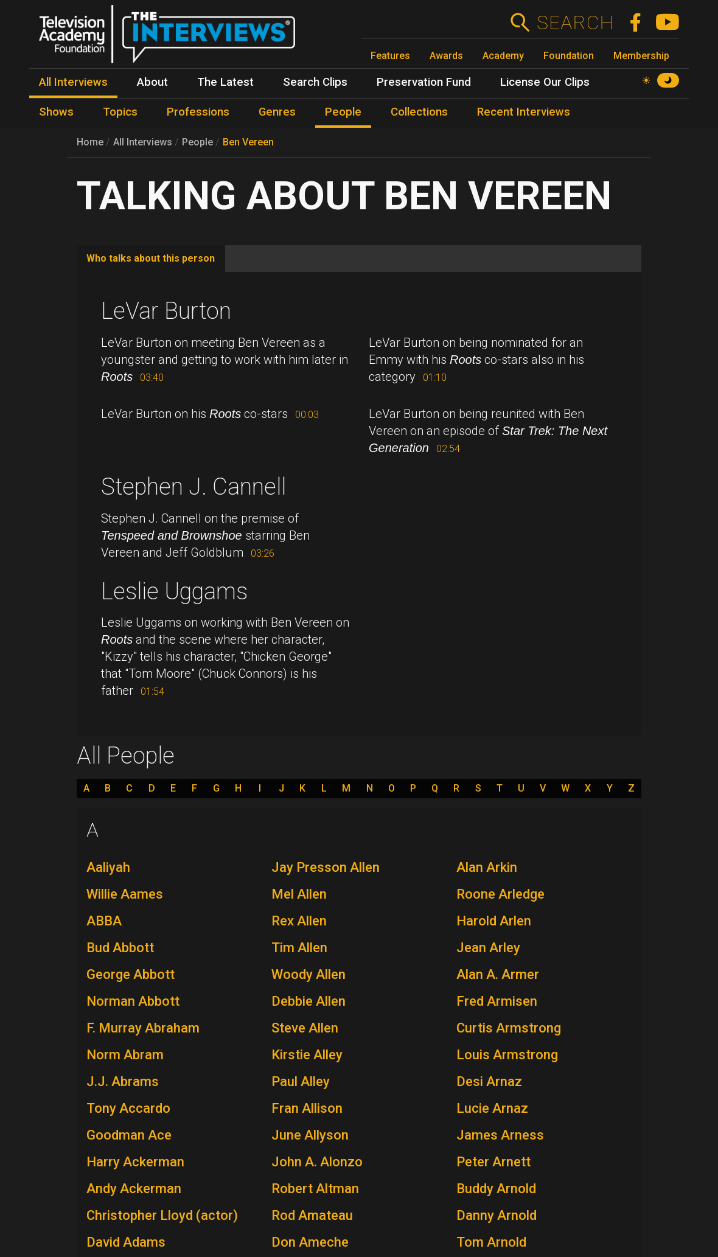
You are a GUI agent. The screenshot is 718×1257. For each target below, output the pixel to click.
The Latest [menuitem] (225, 82)
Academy (503, 55)
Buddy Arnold (496, 1188)
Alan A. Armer (497, 974)
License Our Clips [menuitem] (545, 82)
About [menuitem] (152, 82)
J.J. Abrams (122, 1081)
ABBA (104, 920)
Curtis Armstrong (508, 1028)
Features (390, 55)
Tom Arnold (491, 1242)
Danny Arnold (496, 1215)
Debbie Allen (308, 1001)
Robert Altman (315, 1188)
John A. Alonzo (317, 1161)
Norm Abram (125, 1054)
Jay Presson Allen (325, 867)
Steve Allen (304, 1028)
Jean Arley (488, 947)
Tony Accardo (128, 1108)
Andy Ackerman (133, 1188)
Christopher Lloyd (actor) (162, 1215)
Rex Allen (299, 920)
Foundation (568, 55)
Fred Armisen (496, 1001)
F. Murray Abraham (143, 1028)
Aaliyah (108, 867)
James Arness (500, 1135)
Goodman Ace (129, 1135)
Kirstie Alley (307, 1054)
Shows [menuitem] (56, 112)
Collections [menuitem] (419, 112)
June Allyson (310, 1135)
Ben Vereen (248, 142)
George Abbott (130, 974)
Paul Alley (300, 1081)
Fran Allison (307, 1108)
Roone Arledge (500, 894)
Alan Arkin (486, 867)
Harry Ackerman (135, 1161)
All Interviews (142, 142)
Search (574, 22)
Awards (446, 55)
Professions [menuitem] (198, 112)
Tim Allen (299, 947)
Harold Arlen (493, 920)
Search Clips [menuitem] (315, 82)
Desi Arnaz (489, 1081)
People (197, 142)
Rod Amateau (312, 1215)
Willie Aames (124, 894)
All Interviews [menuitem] (73, 82)
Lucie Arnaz (492, 1108)
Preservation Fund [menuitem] (424, 82)
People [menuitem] (343, 112)
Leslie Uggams (174, 591)
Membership (641, 55)
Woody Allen (308, 974)
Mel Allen (299, 894)
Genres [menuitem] (277, 112)
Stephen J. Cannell (193, 486)
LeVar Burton (166, 311)
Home (90, 142)
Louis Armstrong (507, 1054)
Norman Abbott (133, 1001)
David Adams (126, 1242)
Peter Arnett (493, 1161)
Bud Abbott (120, 947)
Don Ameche (310, 1242)
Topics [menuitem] (120, 112)
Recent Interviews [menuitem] (523, 112)
